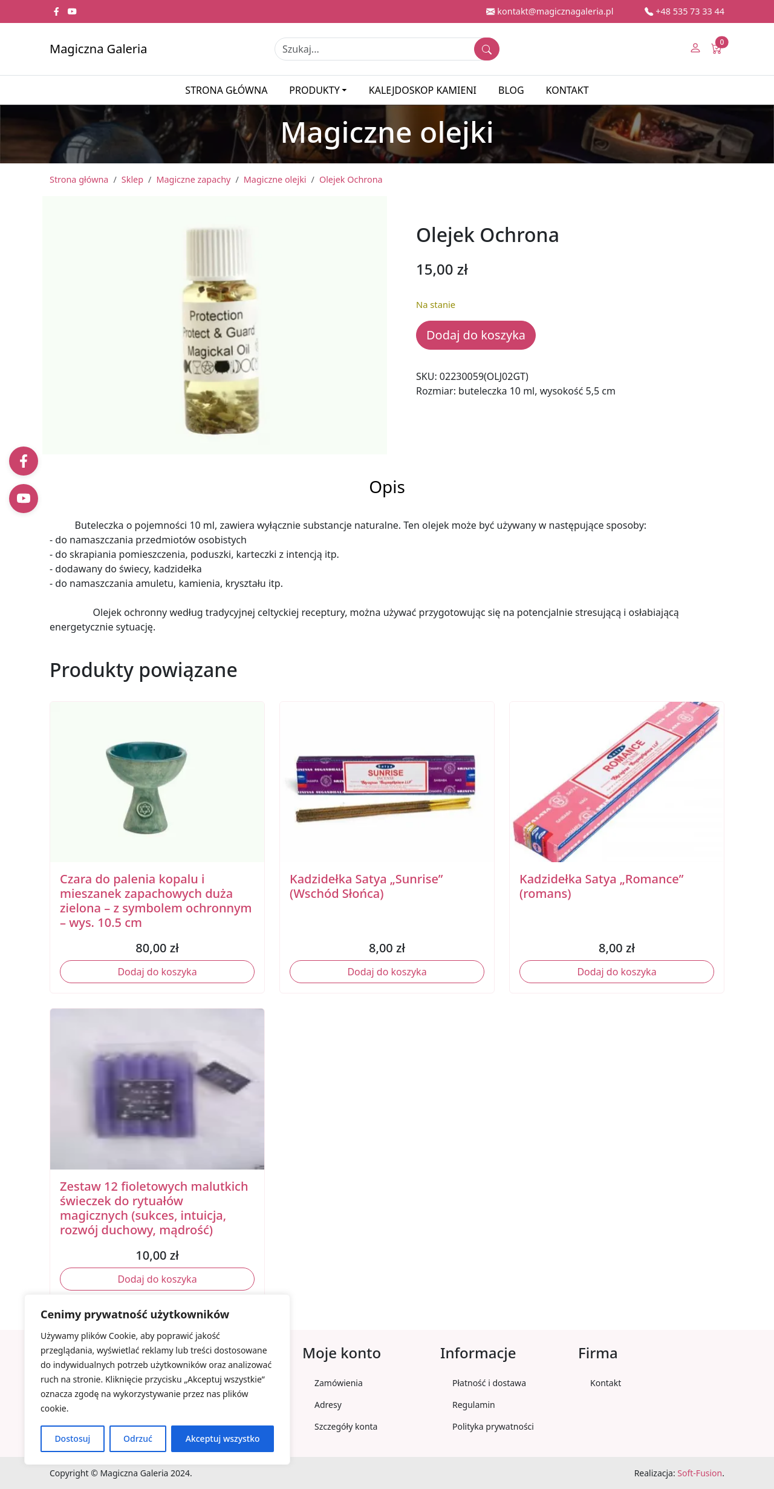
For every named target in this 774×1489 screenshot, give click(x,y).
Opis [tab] (387, 486)
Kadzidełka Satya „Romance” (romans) (601, 886)
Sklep (132, 179)
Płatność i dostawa (489, 1383)
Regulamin (473, 1404)
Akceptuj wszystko (223, 1438)
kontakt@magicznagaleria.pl (549, 11)
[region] (157, 1379)
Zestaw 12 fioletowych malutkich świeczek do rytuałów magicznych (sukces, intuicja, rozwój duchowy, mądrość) (154, 1208)
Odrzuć (137, 1438)
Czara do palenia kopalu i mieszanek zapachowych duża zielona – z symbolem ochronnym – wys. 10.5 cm (156, 901)
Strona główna (226, 90)
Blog (511, 90)
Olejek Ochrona (351, 179)
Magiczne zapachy (193, 179)
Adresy (328, 1404)
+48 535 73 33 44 (684, 11)
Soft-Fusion (699, 1473)
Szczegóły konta (345, 1426)
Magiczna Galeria (98, 49)
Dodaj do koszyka (475, 335)
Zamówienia (338, 1383)
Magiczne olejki (275, 179)
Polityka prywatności (493, 1426)
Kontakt (567, 90)
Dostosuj (72, 1438)
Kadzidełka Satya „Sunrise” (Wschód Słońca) (366, 886)
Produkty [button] (314, 90)
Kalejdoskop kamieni (422, 90)
